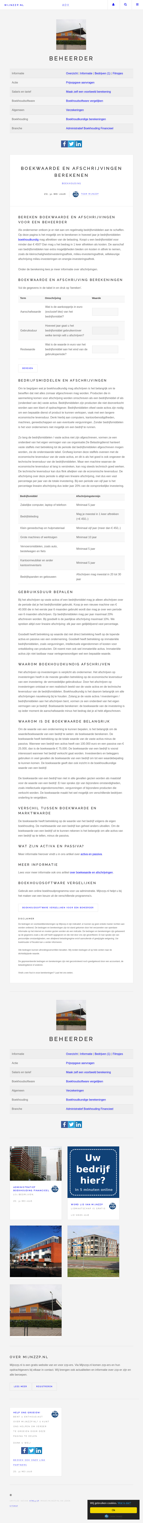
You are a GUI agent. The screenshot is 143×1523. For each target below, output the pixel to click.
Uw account (113, 5)
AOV (65, 4)
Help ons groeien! (26, 1412)
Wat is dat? (124, 1503)
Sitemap (14, 1506)
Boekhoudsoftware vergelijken (84, 100)
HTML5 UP (34, 1501)
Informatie (86, 73)
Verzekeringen (75, 110)
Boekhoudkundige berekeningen (86, 119)
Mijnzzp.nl (14, 5)
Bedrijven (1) (102, 73)
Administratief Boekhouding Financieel (89, 128)
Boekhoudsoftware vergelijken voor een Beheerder (58, 908)
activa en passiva (91, 854)
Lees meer (20, 1387)
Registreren (44, 1387)
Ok (113, 1510)
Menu (137, 5)
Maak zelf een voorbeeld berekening (88, 91)
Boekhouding (71, 183)
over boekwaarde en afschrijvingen (91, 872)
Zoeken (125, 5)
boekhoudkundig (28, 239)
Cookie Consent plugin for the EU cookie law (113, 1516)
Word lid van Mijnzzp (87, 1204)
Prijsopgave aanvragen (80, 82)
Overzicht (72, 73)
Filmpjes (118, 73)
